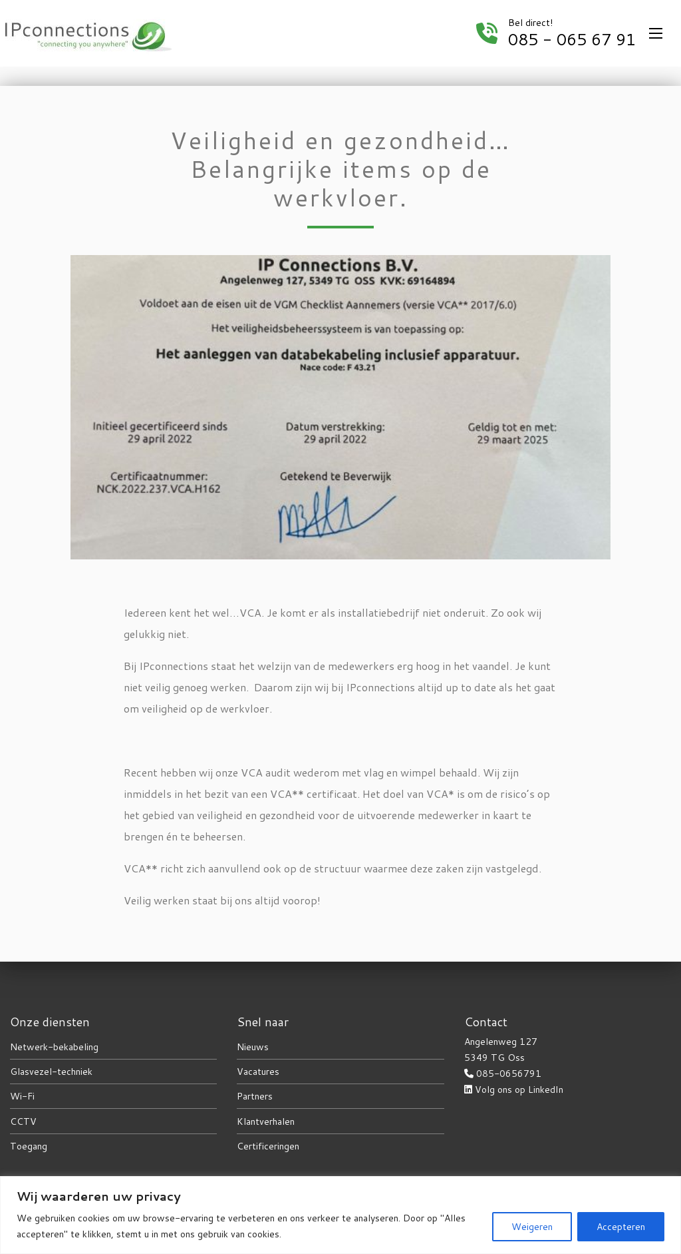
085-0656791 (508, 1073)
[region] (340, 1215)
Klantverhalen (266, 1121)
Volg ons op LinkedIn (519, 1089)
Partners (255, 1096)
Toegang (28, 1146)
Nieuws (253, 1047)
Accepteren (621, 1226)
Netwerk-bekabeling (54, 1047)
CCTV (23, 1121)
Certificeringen (268, 1146)
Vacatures (258, 1071)
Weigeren (532, 1226)
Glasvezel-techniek (51, 1071)
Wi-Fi (22, 1096)
